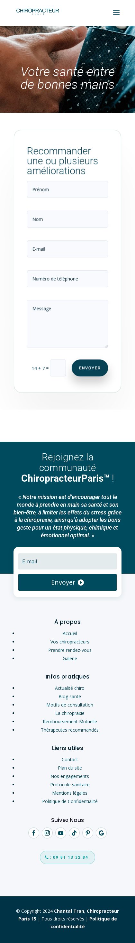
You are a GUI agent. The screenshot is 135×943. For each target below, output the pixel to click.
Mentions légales (69, 793)
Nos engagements (69, 776)
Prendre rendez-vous (70, 650)
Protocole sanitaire (70, 784)
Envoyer (88, 364)
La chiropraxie (70, 713)
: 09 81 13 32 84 (69, 857)
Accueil (70, 633)
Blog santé (70, 696)
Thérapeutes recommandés (70, 730)
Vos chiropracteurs (69, 642)
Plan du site (70, 768)
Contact (70, 759)
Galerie (70, 658)
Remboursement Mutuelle (70, 721)
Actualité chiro (70, 688)
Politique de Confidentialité (70, 801)
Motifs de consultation (69, 705)
